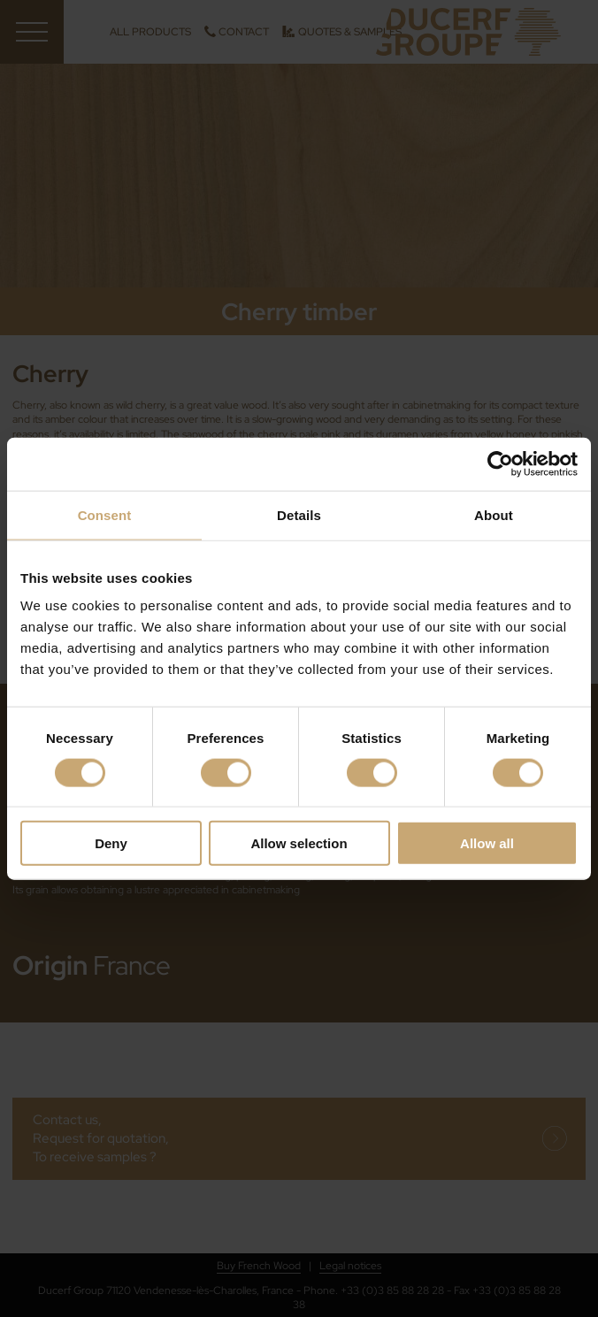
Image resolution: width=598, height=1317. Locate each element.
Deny (111, 843)
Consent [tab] (105, 514)
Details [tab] (299, 514)
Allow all (487, 843)
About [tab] (493, 514)
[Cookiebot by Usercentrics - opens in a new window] (500, 463)
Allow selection (298, 843)
